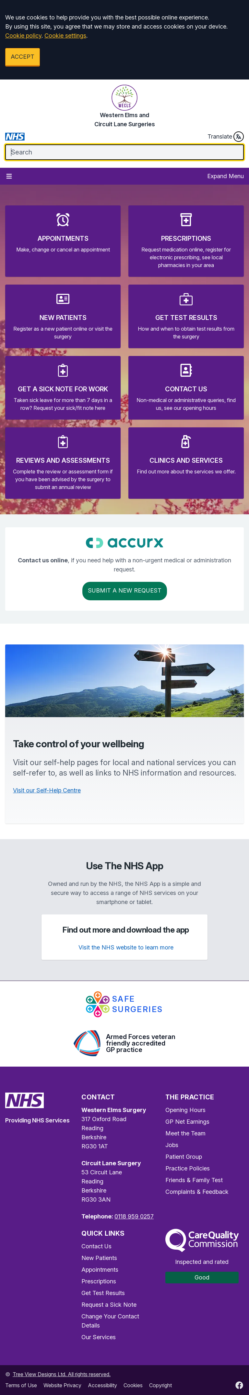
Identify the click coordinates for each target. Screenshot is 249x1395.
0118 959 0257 (134, 1216)
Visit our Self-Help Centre (47, 790)
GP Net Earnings (187, 1121)
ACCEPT (22, 56)
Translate (226, 136)
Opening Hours (185, 1110)
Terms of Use (21, 1385)
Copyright (160, 1385)
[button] (63, 241)
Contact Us (96, 1246)
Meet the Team (185, 1133)
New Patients (99, 1257)
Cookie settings (65, 35)
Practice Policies (187, 1168)
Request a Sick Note (108, 1304)
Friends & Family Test (194, 1180)
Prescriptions (98, 1281)
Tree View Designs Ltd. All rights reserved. (62, 1374)
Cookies (133, 1385)
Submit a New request (124, 590)
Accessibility (102, 1385)
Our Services (98, 1337)
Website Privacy (62, 1385)
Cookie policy (23, 35)
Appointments (99, 1269)
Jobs (171, 1145)
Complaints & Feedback (197, 1191)
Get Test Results (103, 1293)
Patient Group (183, 1156)
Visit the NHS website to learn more (125, 947)
